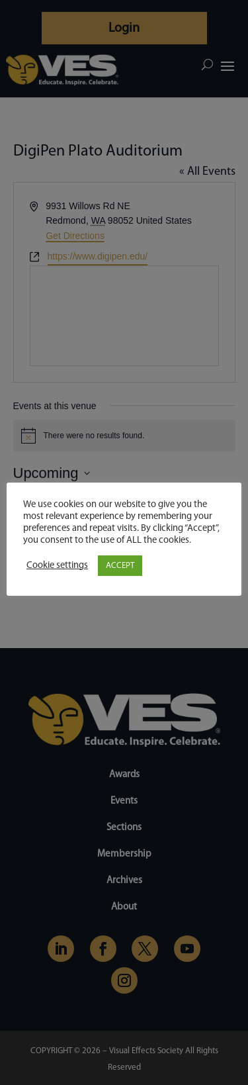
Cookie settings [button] (57, 566)
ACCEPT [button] (120, 565)
